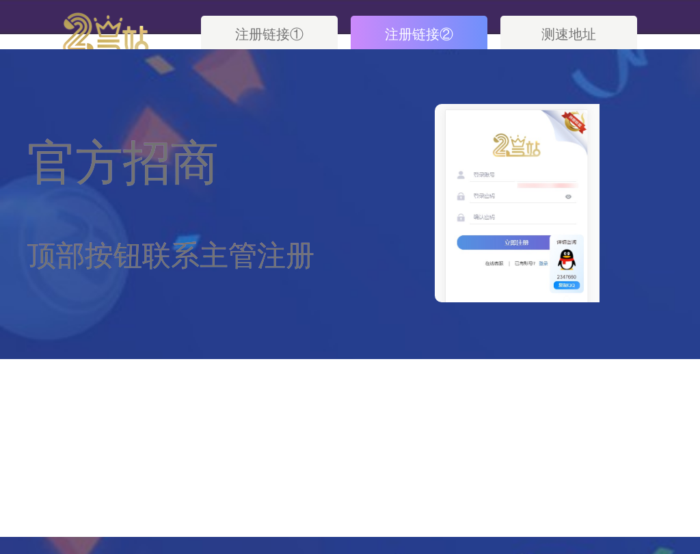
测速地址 (568, 34)
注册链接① (269, 34)
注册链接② (419, 34)
